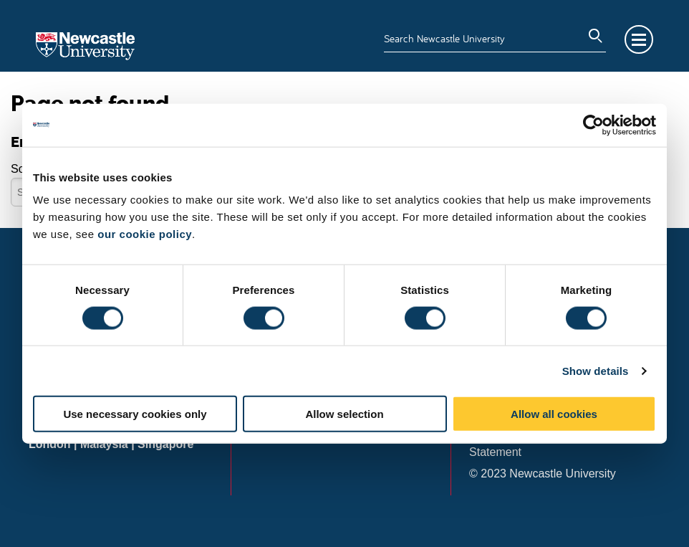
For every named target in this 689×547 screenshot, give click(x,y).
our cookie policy (144, 234)
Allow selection (344, 414)
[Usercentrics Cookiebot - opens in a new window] (593, 124)
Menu (639, 39)
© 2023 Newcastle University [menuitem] (542, 473)
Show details (595, 370)
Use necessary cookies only (134, 414)
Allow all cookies (554, 414)
